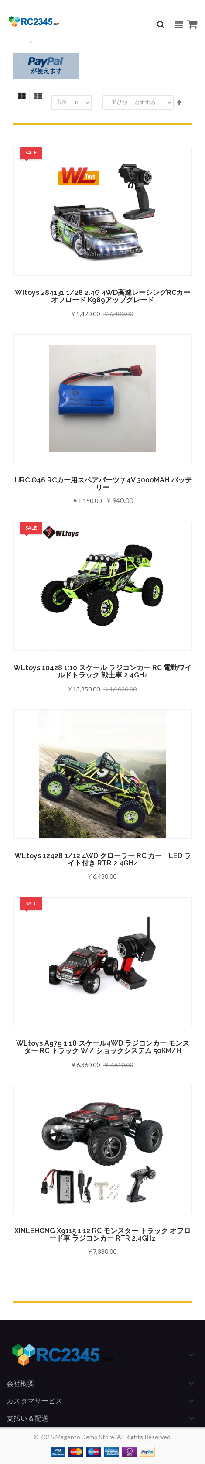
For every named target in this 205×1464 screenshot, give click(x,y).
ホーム (19, 43)
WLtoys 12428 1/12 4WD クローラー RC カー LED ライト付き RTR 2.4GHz (102, 859)
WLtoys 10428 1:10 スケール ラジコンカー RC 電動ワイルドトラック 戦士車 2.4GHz (102, 671)
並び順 (119, 102)
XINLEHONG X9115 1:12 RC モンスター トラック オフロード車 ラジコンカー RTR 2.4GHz (102, 1234)
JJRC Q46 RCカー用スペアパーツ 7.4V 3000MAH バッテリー (102, 484)
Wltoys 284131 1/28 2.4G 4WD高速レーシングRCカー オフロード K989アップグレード (102, 296)
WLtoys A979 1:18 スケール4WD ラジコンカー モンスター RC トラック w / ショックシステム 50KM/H (102, 1047)
